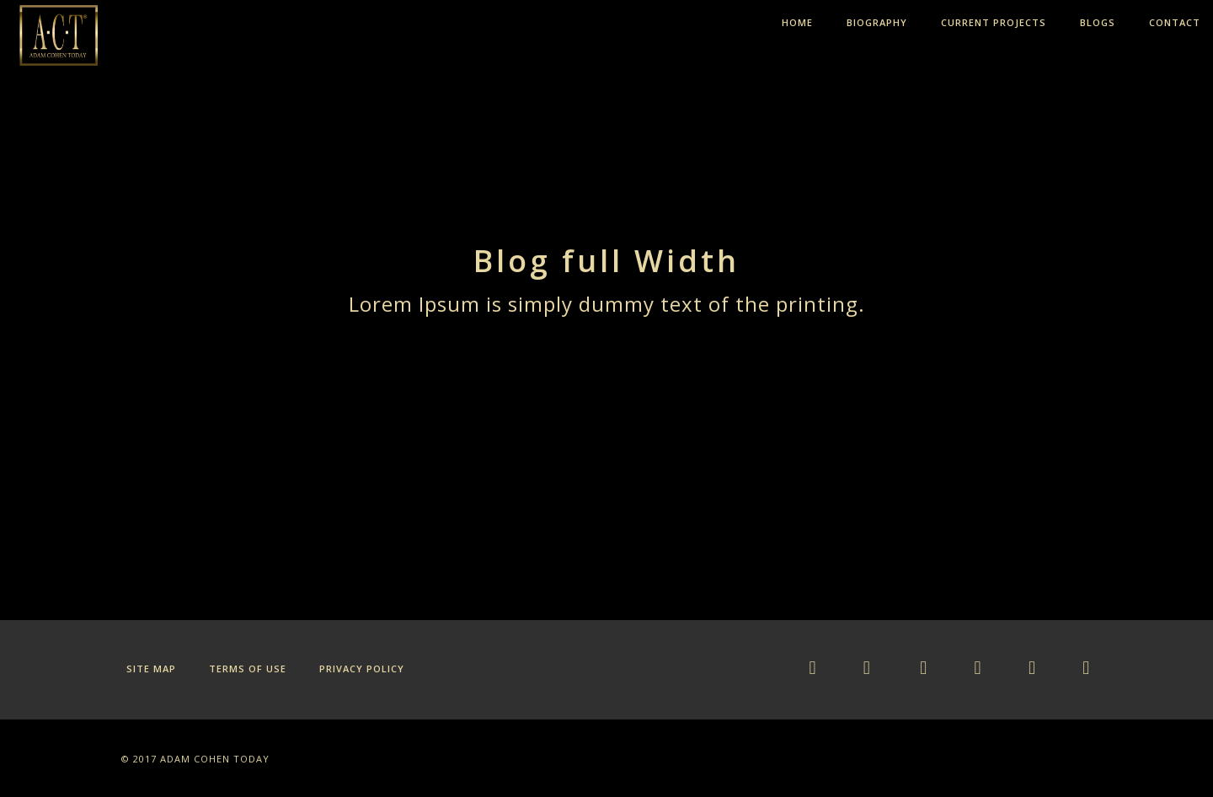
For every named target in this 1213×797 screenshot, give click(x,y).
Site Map (151, 668)
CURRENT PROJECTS (993, 22)
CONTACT (1174, 22)
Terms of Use (247, 668)
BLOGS (1097, 22)
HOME (797, 22)
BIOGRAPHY (877, 22)
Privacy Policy (361, 668)
